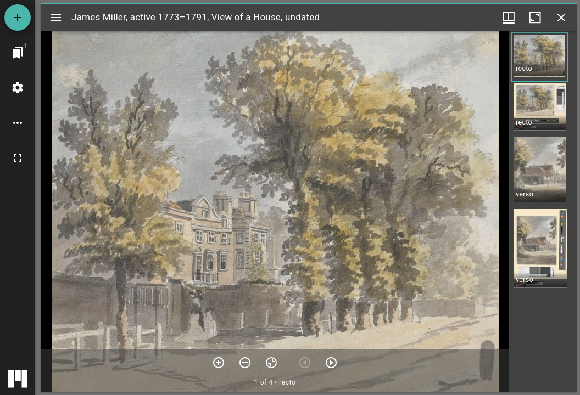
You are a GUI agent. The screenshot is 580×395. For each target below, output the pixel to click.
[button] (539, 57)
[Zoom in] (218, 362)
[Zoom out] (245, 362)
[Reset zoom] (271, 362)
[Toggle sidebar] (56, 17)
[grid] (543, 211)
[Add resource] (17, 17)
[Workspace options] (17, 123)
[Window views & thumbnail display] (508, 17)
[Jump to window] (17, 53)
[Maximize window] (535, 17)
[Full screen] (17, 158)
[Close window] (561, 17)
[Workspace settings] (17, 88)
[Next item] (331, 362)
